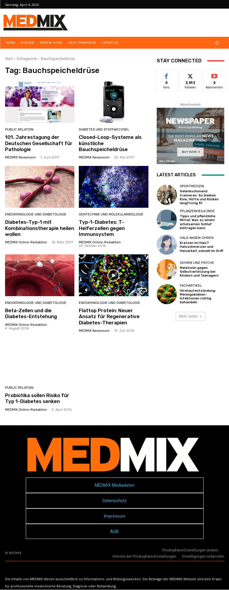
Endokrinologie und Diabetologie (35, 214)
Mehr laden (190, 316)
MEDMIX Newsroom (20, 157)
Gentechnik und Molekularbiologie (111, 214)
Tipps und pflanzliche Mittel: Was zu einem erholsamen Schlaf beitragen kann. (197, 222)
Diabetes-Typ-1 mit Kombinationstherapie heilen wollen (39, 228)
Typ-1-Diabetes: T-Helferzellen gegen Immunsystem (102, 228)
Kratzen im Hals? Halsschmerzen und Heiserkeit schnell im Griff (201, 247)
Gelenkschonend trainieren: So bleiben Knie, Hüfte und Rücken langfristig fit (199, 197)
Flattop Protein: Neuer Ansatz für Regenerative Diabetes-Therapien (109, 316)
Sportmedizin (192, 186)
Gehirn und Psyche (197, 262)
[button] (217, 43)
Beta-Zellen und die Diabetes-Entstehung (31, 313)
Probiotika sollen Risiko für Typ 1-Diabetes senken (37, 398)
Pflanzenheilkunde (197, 211)
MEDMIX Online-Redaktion (26, 242)
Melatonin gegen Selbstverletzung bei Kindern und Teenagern (199, 271)
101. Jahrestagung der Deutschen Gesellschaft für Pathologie (39, 143)
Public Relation (19, 129)
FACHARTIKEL (191, 285)
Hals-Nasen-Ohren (197, 238)
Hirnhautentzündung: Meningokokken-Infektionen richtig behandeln (198, 296)
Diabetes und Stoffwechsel (104, 129)
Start (9, 58)
